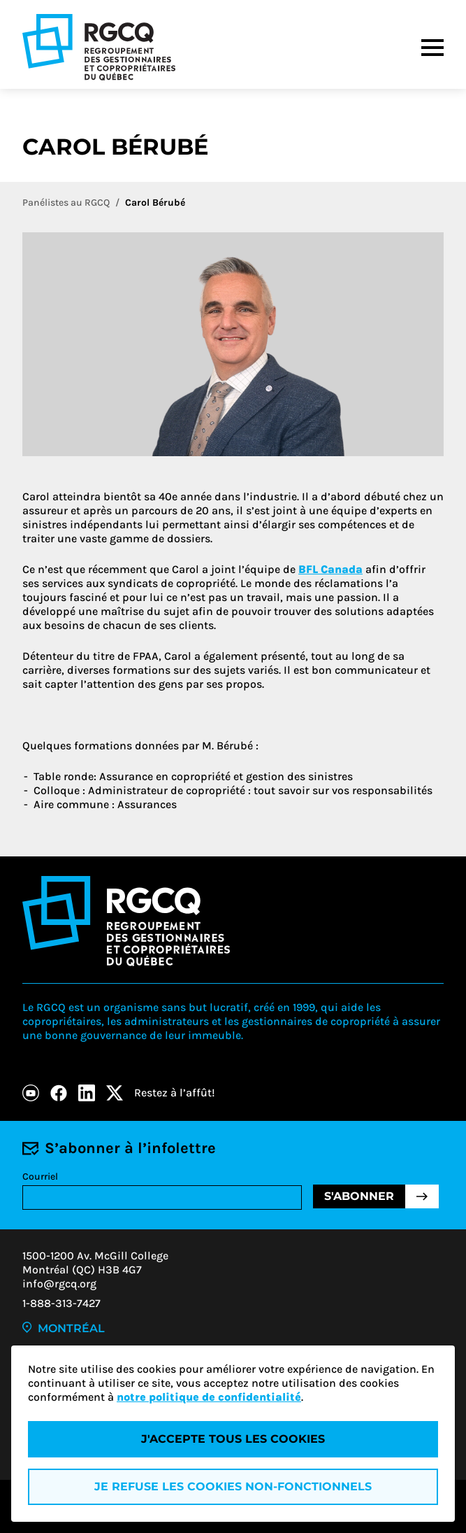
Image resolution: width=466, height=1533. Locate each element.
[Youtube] (30, 1093)
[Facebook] (58, 1093)
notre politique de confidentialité (209, 1397)
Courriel (40, 1176)
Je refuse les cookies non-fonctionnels (233, 1486)
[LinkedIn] (86, 1093)
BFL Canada (330, 569)
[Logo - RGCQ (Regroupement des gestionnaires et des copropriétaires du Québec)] (98, 47)
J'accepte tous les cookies (233, 1439)
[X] (114, 1093)
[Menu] (432, 47)
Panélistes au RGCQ (66, 203)
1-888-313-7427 (61, 1303)
